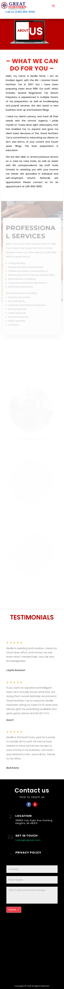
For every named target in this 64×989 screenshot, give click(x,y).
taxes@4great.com (28, 840)
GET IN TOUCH (26, 835)
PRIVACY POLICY (28, 852)
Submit (12, 909)
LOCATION (23, 816)
